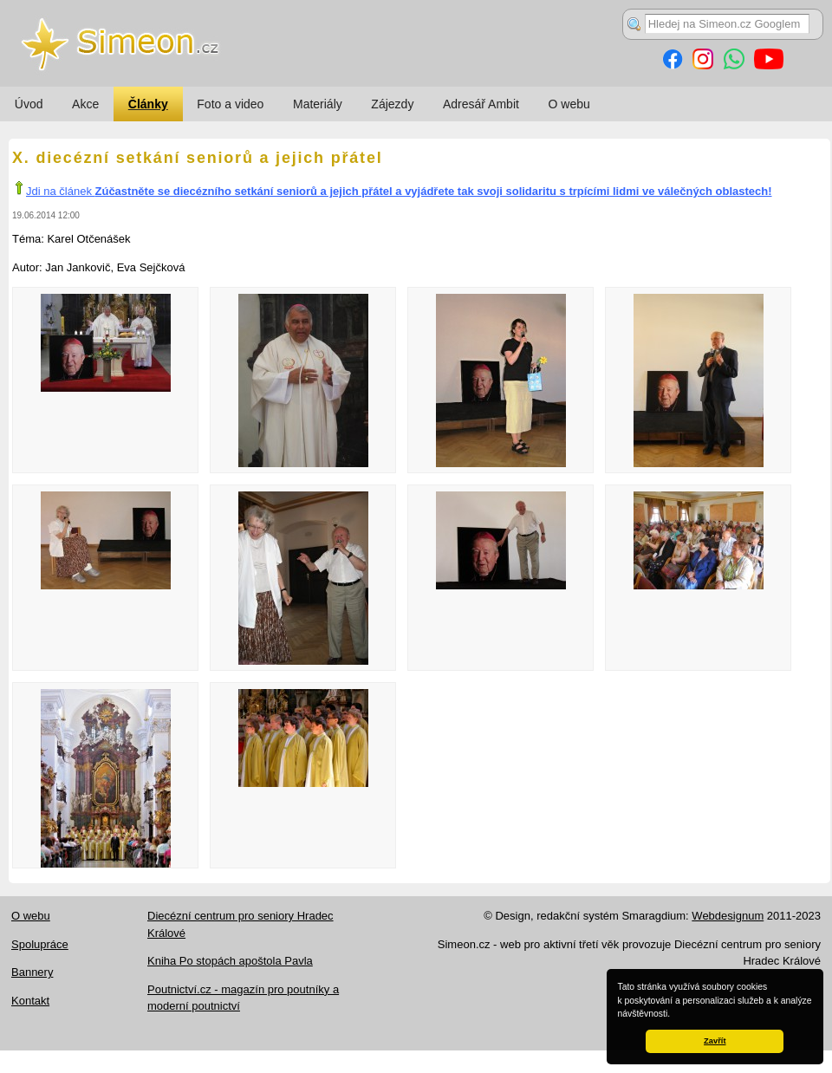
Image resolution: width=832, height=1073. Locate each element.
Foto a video (230, 104)
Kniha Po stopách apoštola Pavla (230, 960)
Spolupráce (39, 944)
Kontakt (30, 1000)
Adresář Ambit (481, 104)
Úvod (29, 104)
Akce (85, 104)
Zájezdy (392, 104)
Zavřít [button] (714, 1041)
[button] (674, 1015)
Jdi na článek (399, 191)
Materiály (317, 104)
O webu (569, 104)
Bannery (32, 972)
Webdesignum (728, 915)
